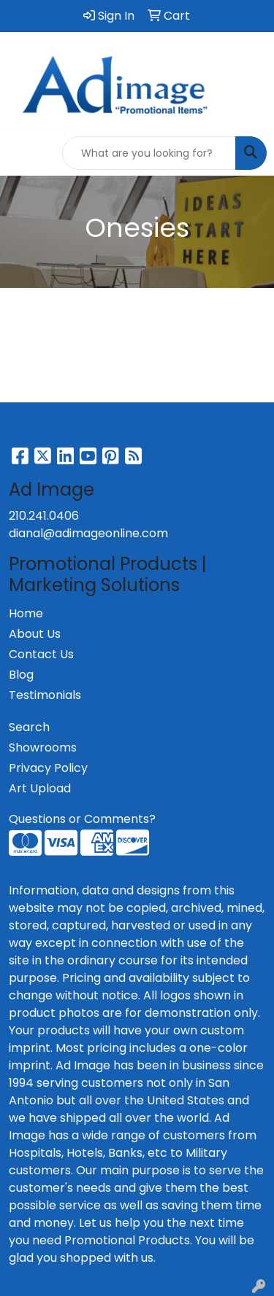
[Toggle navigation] (22, 153)
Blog (21, 674)
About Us (35, 633)
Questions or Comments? (82, 819)
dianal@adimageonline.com (88, 533)
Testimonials (45, 695)
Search (29, 727)
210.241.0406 (44, 515)
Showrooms (43, 747)
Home (26, 613)
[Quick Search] (149, 153)
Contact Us (41, 654)
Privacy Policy (48, 768)
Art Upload (40, 788)
